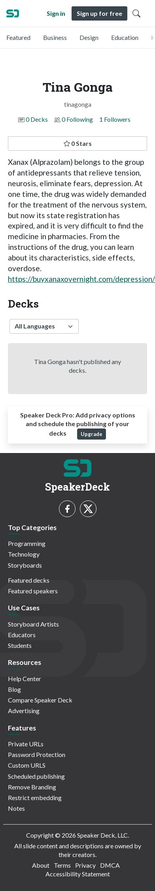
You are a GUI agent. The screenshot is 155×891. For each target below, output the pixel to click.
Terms (62, 865)
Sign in (56, 13)
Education (124, 37)
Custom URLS (26, 765)
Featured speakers (33, 591)
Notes (16, 808)
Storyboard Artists (33, 624)
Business (55, 37)
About (40, 865)
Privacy (85, 865)
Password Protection (36, 754)
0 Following (77, 119)
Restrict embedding (35, 797)
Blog (14, 689)
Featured (18, 37)
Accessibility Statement (77, 874)
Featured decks (28, 580)
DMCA (110, 865)
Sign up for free (99, 13)
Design (88, 37)
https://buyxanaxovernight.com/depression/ (81, 278)
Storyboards (25, 565)
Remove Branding (32, 787)
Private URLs (25, 744)
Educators (22, 634)
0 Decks (37, 119)
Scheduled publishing (36, 776)
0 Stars (78, 143)
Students (20, 645)
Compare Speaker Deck (40, 700)
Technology (24, 554)
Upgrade (91, 434)
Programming (26, 543)
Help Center (24, 678)
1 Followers (114, 119)
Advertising (24, 710)
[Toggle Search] (136, 13)
